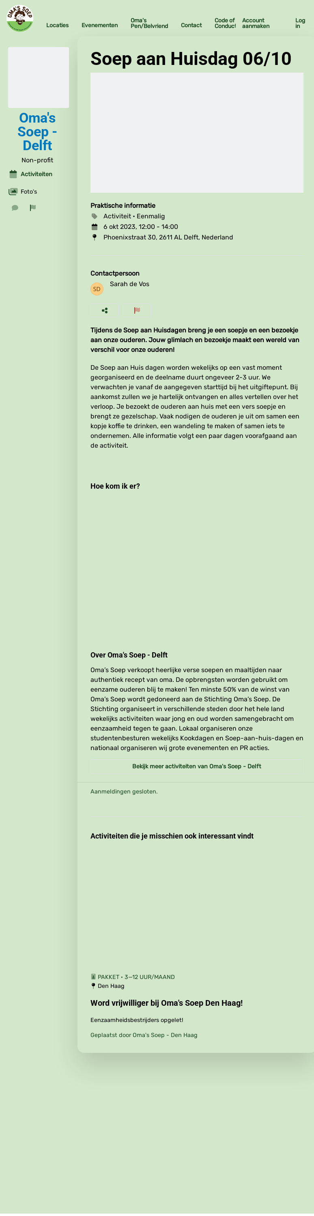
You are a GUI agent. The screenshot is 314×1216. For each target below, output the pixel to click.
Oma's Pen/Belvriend (149, 23)
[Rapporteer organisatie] (33, 208)
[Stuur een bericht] (15, 208)
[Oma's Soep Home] (19, 18)
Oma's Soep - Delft (37, 131)
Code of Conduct (226, 23)
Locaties (57, 25)
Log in (300, 23)
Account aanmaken (255, 23)
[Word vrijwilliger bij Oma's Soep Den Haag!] (197, 1003)
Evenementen (100, 25)
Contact (191, 25)
